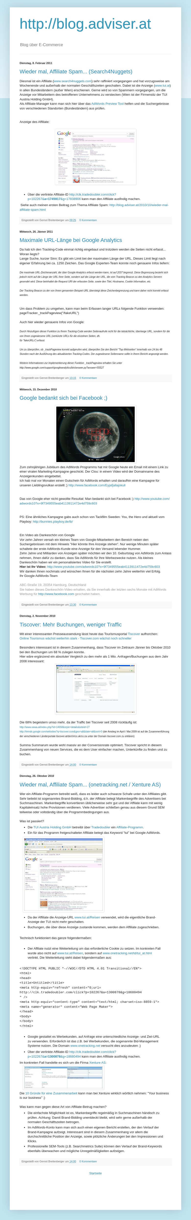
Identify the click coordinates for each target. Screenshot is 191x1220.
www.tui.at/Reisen (87, 917)
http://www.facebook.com (56, 594)
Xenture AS (97, 1062)
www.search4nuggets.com (73, 81)
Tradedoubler (100, 827)
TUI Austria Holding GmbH (52, 827)
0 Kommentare (88, 220)
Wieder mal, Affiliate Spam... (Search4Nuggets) (76, 71)
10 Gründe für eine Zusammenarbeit (51, 1093)
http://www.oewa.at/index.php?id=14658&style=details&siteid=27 (55, 727)
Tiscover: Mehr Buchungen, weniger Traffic (71, 625)
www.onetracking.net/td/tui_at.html (127, 953)
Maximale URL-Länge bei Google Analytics (71, 240)
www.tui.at (162, 85)
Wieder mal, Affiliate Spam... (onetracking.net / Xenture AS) (90, 785)
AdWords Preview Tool (107, 104)
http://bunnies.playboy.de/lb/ (53, 521)
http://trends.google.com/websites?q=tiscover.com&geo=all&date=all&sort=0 (61, 731)
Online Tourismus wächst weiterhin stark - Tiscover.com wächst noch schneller (75, 638)
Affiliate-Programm (129, 827)
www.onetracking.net (85, 1046)
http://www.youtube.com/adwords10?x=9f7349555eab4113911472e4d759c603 (103, 567)
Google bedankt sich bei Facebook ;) (63, 398)
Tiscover (134, 634)
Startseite (95, 1173)
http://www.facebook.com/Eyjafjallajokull (96, 485)
